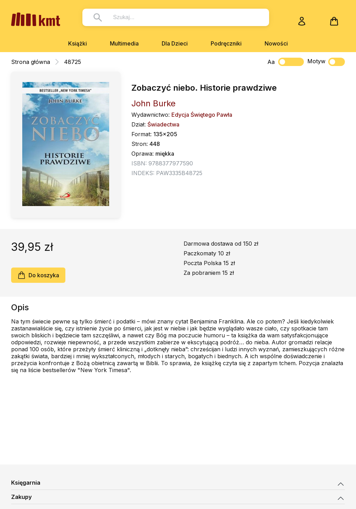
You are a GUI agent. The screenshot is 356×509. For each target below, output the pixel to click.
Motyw (326, 62)
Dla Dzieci (175, 43)
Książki (77, 43)
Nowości (276, 43)
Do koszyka (38, 275)
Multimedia (124, 43)
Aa (271, 61)
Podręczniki (226, 43)
